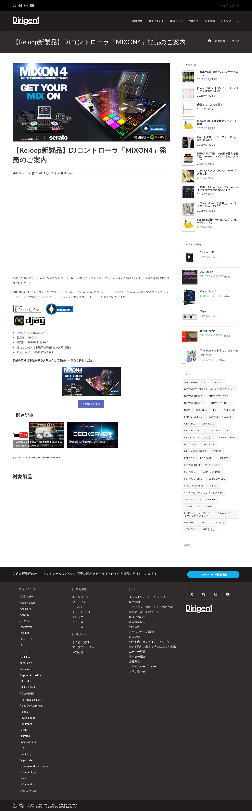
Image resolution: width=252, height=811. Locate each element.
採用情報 (134, 602)
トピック (77, 617)
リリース (234, 40)
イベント (77, 606)
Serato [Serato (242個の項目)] (224, 458)
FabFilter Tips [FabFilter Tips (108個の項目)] (193, 416)
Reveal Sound (27, 717)
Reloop (22, 457)
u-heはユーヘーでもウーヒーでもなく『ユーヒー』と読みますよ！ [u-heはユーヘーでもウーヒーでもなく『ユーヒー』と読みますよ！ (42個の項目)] (209, 514)
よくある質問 (80, 642)
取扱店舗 (134, 636)
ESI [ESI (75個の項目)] (215, 409)
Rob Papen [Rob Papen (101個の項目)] (207, 458)
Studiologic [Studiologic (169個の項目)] (208, 499)
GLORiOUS (26, 663)
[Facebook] (203, 594)
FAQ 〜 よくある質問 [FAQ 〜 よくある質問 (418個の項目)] (219, 416)
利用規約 (134, 626)
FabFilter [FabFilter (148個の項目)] (229, 409)
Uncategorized (28, 790)
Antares (24, 614)
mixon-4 (55, 457)
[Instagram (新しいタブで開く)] (26, 5)
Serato (32, 457)
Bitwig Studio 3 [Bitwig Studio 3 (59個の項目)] (194, 402)
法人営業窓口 (137, 621)
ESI (21, 644)
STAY (23, 748)
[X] (191, 594)
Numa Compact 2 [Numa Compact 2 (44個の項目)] (195, 451)
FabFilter (25, 657)
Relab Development (31, 705)
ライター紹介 (137, 656)
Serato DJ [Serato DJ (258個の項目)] (190, 471)
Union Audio (27, 784)
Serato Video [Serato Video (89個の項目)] (217, 478)
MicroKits (25, 681)
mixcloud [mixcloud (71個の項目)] (190, 444)
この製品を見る (91, 404)
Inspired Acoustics (30, 675)
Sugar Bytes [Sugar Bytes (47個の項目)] (192, 506)
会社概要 (134, 661)
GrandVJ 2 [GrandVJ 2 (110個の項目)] (207, 423)
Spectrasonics (28, 741)
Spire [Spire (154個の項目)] (213, 485)
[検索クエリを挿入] (210, 545)
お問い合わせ (137, 671)
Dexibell (24, 632)
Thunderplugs (28, 772)
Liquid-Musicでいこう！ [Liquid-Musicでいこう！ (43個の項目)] (198, 437)
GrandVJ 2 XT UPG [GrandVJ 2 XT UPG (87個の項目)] (218, 430)
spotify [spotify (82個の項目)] (189, 499)
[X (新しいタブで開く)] (15, 5)
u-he (23, 778)
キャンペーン (80, 597)
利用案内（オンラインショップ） (149, 641)
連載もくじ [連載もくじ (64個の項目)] (209, 529)
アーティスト (80, 602)
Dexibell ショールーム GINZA (147, 597)
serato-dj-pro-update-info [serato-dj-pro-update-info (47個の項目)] (202, 464)
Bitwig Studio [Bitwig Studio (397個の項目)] (193, 396)
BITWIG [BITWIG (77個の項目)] (218, 382)
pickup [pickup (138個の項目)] (216, 451)
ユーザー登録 (137, 651)
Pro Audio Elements (31, 699)
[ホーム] (209, 40)
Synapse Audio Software (34, 766)
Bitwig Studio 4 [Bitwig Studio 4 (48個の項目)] (220, 402)
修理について (137, 617)
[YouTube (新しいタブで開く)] (32, 5)
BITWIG (24, 620)
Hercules (25, 669)
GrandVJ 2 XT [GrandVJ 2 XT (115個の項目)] (192, 430)
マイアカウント (230, 5)
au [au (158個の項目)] (206, 382)
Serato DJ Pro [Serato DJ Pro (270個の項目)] (211, 471)
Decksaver (43, 457)
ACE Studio (26, 596)
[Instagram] (215, 594)
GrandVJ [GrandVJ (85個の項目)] (189, 423)
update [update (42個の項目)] (189, 522)
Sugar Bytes (26, 760)
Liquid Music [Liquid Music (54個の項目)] (227, 437)
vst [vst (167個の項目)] (202, 522)
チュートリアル (82, 612)
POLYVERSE (27, 693)
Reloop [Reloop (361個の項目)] (189, 458)
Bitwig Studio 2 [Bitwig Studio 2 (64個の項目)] (219, 396)
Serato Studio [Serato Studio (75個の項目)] (193, 478)
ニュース (77, 621)
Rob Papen (26, 723)
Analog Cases (27, 602)
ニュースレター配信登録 (213, 574)
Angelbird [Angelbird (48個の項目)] (191, 382)
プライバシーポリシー (143, 666)
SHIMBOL (25, 735)
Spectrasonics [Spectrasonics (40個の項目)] (193, 485)
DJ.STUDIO (26, 639)
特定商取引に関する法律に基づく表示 (152, 646)
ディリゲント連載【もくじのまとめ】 (152, 606)
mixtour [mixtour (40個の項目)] (209, 444)
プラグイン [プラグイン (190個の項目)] (190, 529)
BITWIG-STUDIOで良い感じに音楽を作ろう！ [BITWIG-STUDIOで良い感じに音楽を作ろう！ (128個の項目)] (209, 389)
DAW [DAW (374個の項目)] (187, 409)
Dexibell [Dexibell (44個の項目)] (201, 409)
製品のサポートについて (144, 612)
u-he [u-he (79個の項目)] (209, 506)
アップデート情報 (83, 647)
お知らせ (77, 652)
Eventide (25, 651)
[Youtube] (227, 594)
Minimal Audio (28, 687)
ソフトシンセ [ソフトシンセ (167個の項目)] (217, 522)
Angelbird (25, 608)
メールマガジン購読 (141, 631)
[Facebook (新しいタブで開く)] (20, 5)
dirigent (68, 173)
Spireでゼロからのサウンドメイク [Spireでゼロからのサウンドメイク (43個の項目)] (203, 492)
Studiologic (26, 754)
